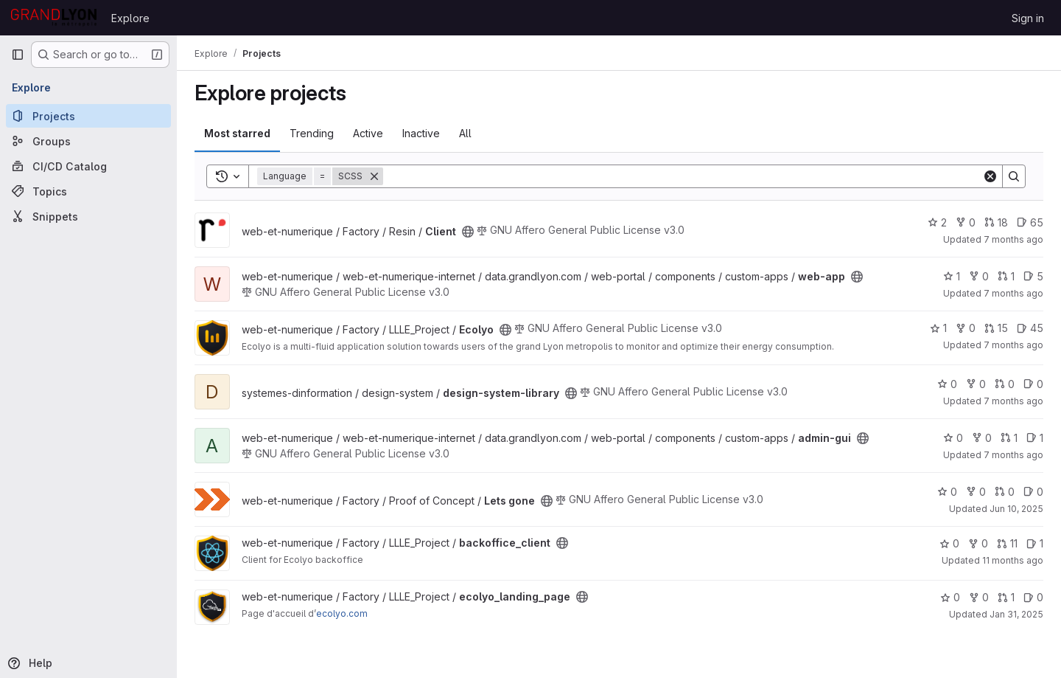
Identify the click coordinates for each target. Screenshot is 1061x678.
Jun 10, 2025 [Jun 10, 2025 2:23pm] (1016, 508)
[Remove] (374, 176)
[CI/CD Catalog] (88, 166)
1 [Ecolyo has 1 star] (938, 328)
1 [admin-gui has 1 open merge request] (1009, 438)
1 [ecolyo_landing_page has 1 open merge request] (1006, 597)
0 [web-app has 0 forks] (979, 276)
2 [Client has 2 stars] (937, 222)
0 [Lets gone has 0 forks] (976, 491)
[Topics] (88, 191)
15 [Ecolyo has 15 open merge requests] (996, 328)
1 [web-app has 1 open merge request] (1006, 276)
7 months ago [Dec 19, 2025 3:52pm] (1013, 293)
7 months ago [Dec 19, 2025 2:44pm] (1013, 239)
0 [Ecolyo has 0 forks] (966, 328)
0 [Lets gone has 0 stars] (947, 491)
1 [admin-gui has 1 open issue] (1034, 438)
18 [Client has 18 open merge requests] (996, 222)
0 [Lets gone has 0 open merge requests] (1005, 491)
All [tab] (465, 133)
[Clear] (990, 176)
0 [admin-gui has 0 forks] (982, 438)
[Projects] (88, 116)
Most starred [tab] (237, 133)
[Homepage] (53, 18)
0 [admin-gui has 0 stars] (953, 438)
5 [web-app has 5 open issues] (1033, 276)
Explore (130, 18)
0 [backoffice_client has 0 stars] (949, 543)
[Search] (682, 176)
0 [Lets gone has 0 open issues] (1033, 491)
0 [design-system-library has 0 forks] (976, 384)
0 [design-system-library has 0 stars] (947, 384)
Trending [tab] (312, 133)
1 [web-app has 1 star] (951, 276)
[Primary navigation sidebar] (17, 54)
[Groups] (88, 141)
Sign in (1028, 18)
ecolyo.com (342, 613)
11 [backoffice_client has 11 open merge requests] (1007, 543)
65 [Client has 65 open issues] (1030, 222)
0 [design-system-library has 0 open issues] (1033, 384)
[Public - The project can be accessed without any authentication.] (468, 232)
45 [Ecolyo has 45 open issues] (1030, 328)
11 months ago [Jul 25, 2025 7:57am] (1012, 560)
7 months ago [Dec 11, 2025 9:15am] (1013, 401)
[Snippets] (88, 216)
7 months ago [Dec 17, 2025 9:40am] (1013, 344)
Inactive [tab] (421, 133)
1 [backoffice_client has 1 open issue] (1034, 543)
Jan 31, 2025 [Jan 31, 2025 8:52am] (1016, 614)
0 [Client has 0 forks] (966, 222)
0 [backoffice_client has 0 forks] (978, 543)
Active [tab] (368, 133)
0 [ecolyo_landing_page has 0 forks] (979, 597)
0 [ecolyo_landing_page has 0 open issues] (1033, 597)
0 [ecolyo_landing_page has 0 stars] (950, 597)
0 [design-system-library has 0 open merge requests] (1005, 384)
